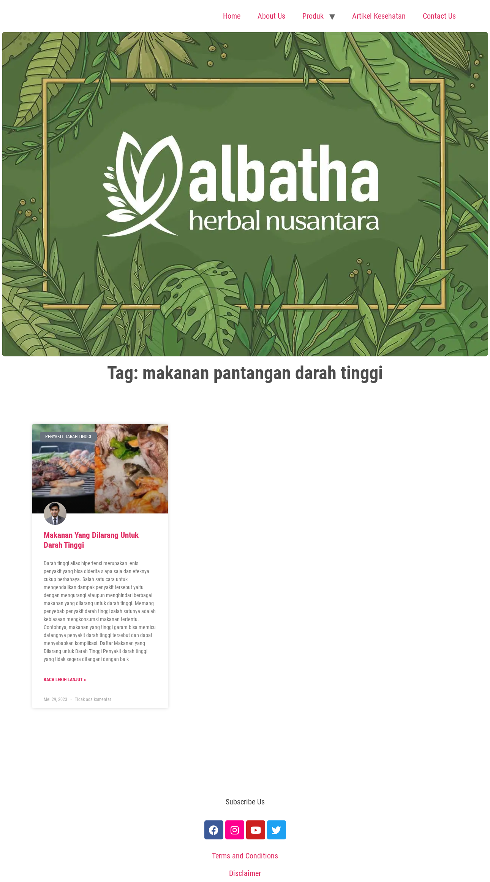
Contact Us (439, 16)
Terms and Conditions (245, 855)
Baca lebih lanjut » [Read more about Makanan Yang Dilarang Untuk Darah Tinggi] (65, 679)
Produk (313, 16)
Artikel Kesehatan (379, 16)
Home (231, 16)
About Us (271, 16)
